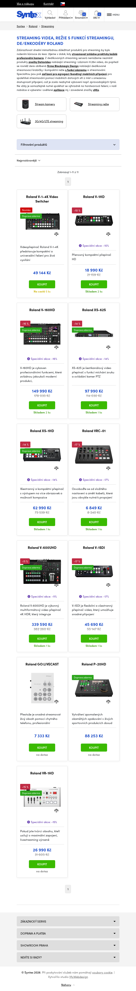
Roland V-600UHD (42, 547)
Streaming (47, 26)
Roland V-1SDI (94, 547)
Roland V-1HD (94, 196)
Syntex (21, 26)
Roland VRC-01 (94, 430)
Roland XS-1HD (42, 430)
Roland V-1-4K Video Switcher (42, 198)
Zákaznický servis (33, 921)
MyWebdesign (78, 977)
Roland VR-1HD (42, 773)
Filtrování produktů (34, 144)
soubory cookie (102, 972)
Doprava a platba (33, 933)
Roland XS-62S (94, 310)
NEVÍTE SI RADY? (31, 957)
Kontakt (49, 4)
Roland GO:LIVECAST (42, 664)
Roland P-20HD (94, 664)
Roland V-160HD (42, 310)
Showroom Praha (34, 945)
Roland (33, 26)
